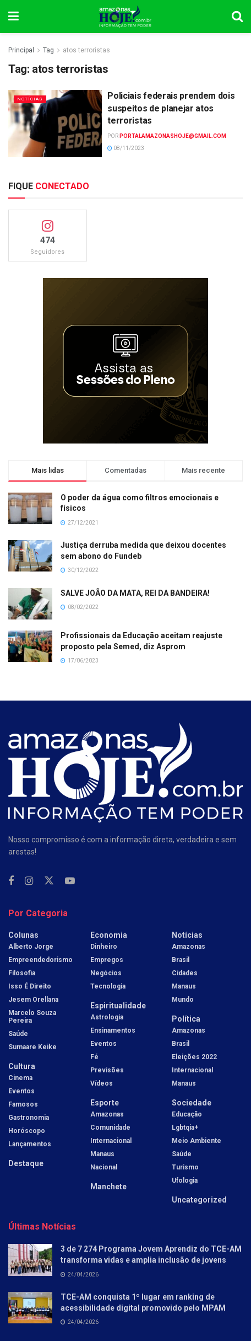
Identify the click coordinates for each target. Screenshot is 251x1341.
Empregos (106, 960)
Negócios (106, 973)
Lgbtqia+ (185, 1127)
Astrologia (106, 1017)
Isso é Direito (29, 986)
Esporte (104, 1102)
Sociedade (191, 1102)
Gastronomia (28, 1117)
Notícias (30, 99)
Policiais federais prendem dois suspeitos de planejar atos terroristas (170, 108)
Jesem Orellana (33, 999)
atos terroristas (86, 50)
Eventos (21, 1091)
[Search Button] (237, 16)
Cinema (20, 1078)
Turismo (185, 1167)
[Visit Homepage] (125, 17)
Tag (48, 50)
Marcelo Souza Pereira (32, 1016)
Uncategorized (199, 1199)
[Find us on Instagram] (29, 881)
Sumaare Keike (32, 1047)
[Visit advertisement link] (125, 361)
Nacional (103, 1167)
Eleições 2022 (194, 1057)
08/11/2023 (125, 148)
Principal (21, 50)
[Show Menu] (13, 16)
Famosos (23, 1104)
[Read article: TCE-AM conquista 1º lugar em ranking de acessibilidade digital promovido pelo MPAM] (30, 1307)
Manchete (108, 1186)
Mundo (183, 999)
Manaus (102, 1154)
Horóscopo (26, 1131)
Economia (108, 935)
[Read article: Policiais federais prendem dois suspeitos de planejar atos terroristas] (55, 123)
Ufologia (185, 1180)
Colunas (23, 935)
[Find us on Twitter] (49, 881)
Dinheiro (103, 946)
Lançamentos (29, 1144)
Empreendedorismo (40, 960)
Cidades (185, 973)
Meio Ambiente (196, 1141)
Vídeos (101, 1083)
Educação (187, 1114)
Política (186, 1018)
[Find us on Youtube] (70, 881)
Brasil (180, 960)
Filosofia (21, 973)
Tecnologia (108, 986)
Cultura (21, 1066)
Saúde (18, 1034)
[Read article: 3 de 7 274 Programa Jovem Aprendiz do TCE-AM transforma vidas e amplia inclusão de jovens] (30, 1259)
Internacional (111, 1141)
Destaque (25, 1163)
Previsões (107, 1070)
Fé (94, 1057)
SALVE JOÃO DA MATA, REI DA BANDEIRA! (135, 593)
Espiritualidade (118, 1005)
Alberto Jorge (30, 946)
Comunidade (110, 1127)
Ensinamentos (112, 1030)
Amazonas (107, 1114)
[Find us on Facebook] (11, 881)
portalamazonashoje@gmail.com (172, 136)
